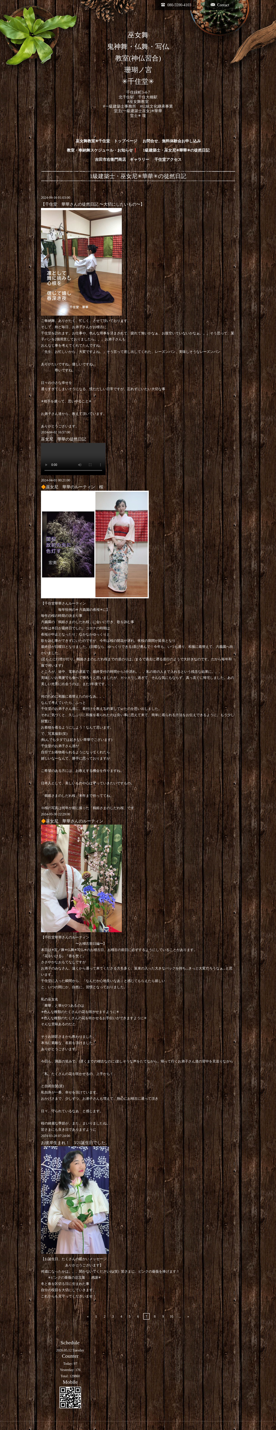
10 (171, 1316)
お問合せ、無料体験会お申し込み (172, 141)
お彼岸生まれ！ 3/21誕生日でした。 (75, 1142)
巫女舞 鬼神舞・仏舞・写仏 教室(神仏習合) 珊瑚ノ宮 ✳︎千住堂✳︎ (138, 58)
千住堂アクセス (168, 159)
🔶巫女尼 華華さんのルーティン (72, 821)
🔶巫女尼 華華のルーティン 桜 (72, 487)
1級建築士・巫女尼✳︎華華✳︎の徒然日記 (176, 150)
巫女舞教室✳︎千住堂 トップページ (106, 141)
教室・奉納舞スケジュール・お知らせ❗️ (102, 150)
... (180, 1316)
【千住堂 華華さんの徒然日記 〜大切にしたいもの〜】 (92, 204)
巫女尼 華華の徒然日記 (63, 439)
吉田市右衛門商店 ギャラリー (122, 159)
